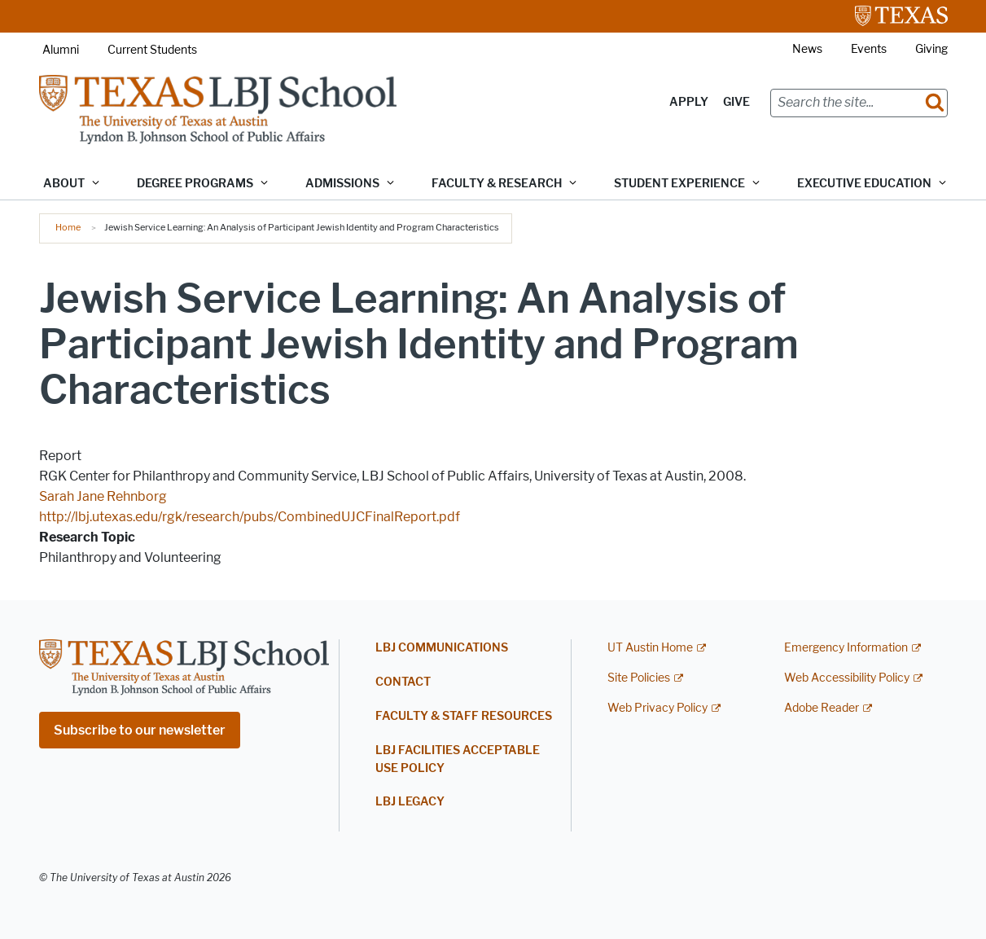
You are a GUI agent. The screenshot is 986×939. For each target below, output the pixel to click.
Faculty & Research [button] (497, 184)
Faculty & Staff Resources (463, 716)
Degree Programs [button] (195, 184)
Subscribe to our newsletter (140, 730)
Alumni (60, 50)
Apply (688, 102)
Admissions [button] (342, 184)
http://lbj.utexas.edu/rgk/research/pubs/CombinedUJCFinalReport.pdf (249, 516)
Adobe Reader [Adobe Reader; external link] (821, 708)
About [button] (64, 184)
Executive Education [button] (864, 184)
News (807, 49)
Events (869, 49)
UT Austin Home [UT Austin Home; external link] (650, 648)
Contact (403, 682)
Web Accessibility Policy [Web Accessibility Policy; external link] (846, 678)
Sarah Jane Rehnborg (103, 496)
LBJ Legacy (410, 802)
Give (736, 102)
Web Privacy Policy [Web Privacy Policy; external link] (657, 708)
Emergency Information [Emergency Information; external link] (846, 648)
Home (68, 227)
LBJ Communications (441, 648)
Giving (931, 49)
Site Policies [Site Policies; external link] (638, 678)
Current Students (152, 50)
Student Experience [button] (679, 184)
